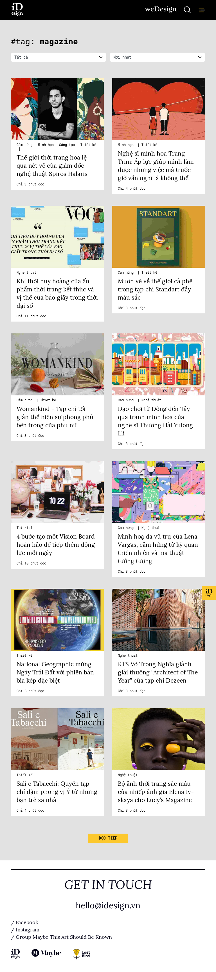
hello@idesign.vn (108, 905)
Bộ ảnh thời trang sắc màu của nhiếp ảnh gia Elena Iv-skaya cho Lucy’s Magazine (156, 792)
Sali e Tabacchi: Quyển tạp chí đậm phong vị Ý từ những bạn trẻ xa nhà (57, 792)
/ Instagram (25, 930)
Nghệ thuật (26, 272)
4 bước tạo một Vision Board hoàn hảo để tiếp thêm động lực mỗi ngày (56, 545)
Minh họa (46, 145)
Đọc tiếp (108, 838)
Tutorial (24, 528)
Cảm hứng (24, 145)
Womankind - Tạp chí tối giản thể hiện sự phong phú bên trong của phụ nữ (55, 417)
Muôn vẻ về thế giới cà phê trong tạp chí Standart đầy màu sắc (155, 289)
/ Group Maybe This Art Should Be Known (61, 937)
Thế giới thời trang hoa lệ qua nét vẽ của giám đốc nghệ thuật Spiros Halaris (52, 166)
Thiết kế (88, 145)
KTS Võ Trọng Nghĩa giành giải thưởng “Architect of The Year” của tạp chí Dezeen (158, 672)
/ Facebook (24, 922)
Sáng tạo (67, 145)
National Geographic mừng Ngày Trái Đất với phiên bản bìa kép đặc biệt (55, 672)
